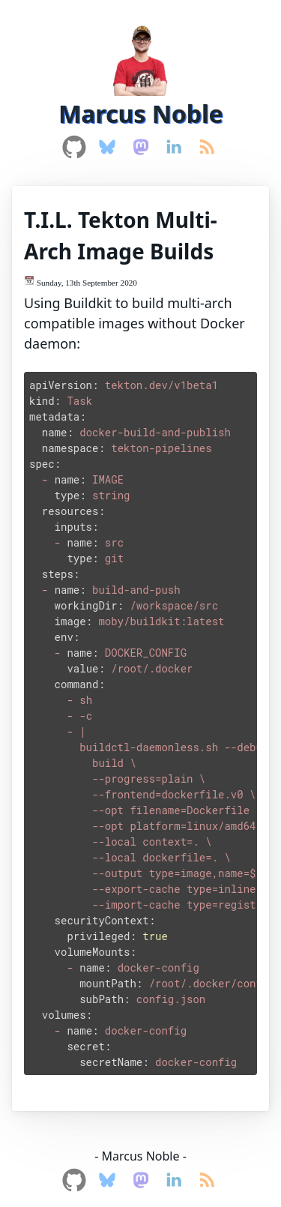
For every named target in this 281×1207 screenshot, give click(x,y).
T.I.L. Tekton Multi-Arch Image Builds (120, 235)
